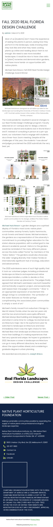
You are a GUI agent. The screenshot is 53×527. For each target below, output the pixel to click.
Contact (10, 450)
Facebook (11, 454)
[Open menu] (48, 5)
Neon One (33, 525)
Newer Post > (44, 397)
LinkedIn (10, 458)
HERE (41, 505)
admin (8, 33)
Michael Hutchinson (11, 225)
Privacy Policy (35, 519)
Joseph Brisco (36, 354)
